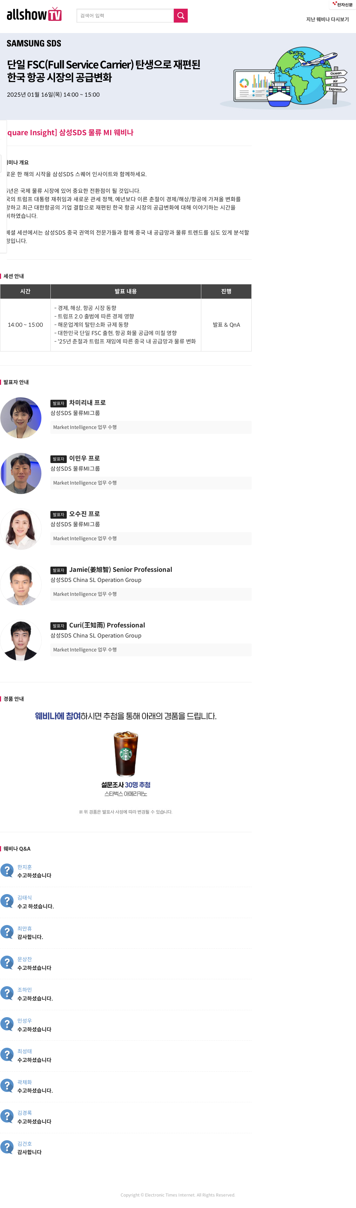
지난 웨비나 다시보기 (327, 19)
